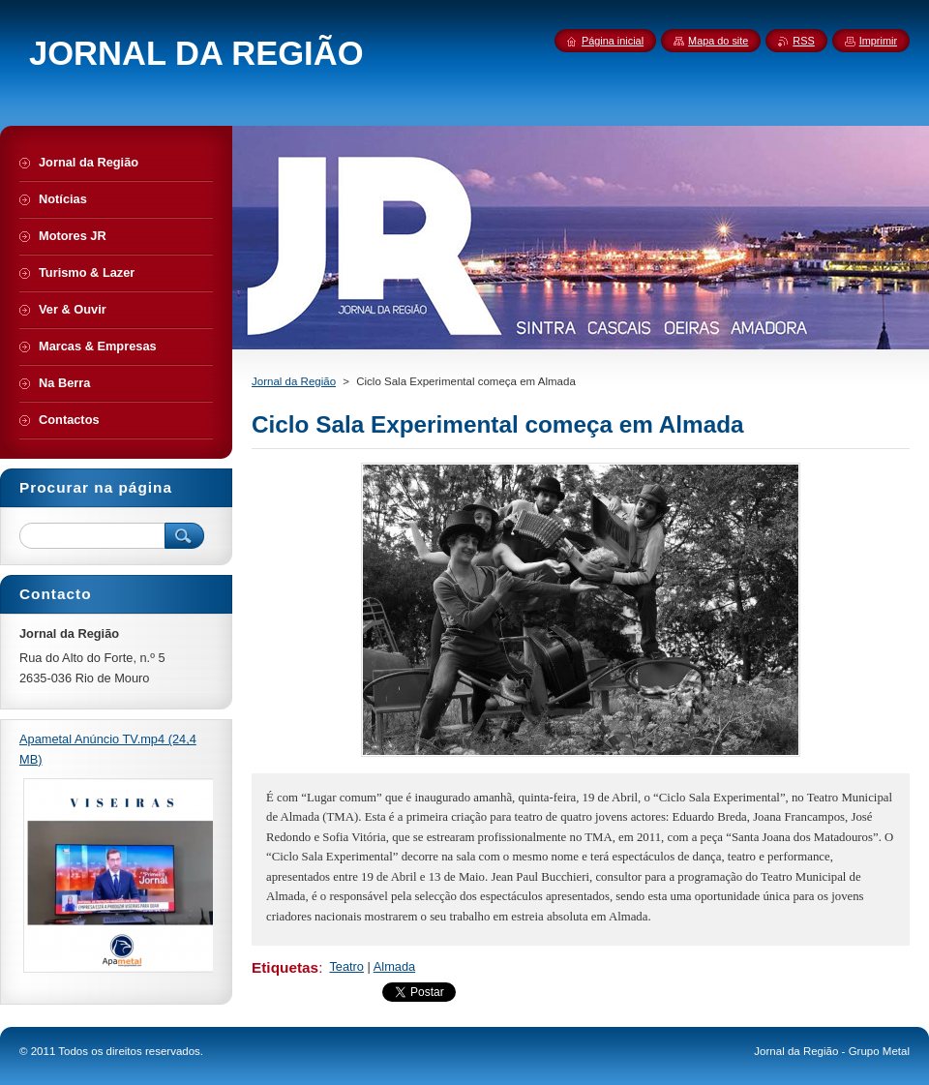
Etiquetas (285, 967)
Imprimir (878, 40)
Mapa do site (718, 40)
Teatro (346, 966)
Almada (394, 966)
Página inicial (613, 40)
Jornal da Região (294, 381)
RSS (803, 40)
